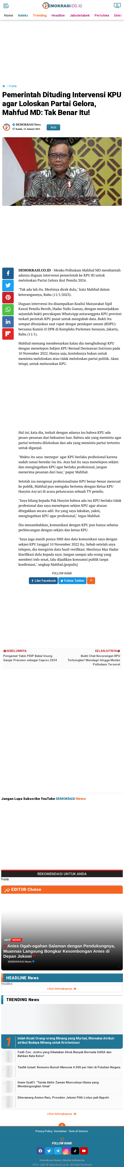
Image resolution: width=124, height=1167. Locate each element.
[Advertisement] (62, 48)
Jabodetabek (80, 15)
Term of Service (78, 1131)
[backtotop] (62, 1126)
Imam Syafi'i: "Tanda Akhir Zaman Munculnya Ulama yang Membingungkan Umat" (58, 1084)
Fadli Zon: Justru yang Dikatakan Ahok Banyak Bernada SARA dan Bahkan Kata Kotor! (64, 1054)
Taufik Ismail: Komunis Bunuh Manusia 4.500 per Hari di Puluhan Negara (69, 1067)
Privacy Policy (43, 1131)
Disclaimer (60, 1131)
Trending (40, 15)
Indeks (23, 15)
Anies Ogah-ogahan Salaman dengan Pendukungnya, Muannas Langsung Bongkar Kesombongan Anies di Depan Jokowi (59, 951)
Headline (58, 15)
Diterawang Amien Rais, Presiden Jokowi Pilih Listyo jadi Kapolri (63, 1097)
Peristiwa (102, 15)
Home (8, 15)
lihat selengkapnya (62, 989)
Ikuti (53, 127)
